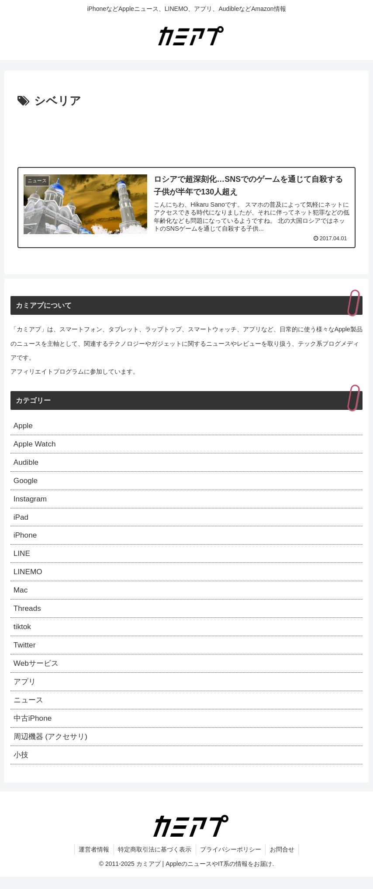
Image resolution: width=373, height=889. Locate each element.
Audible (27, 464)
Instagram (31, 501)
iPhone (26, 539)
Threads (28, 615)
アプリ (25, 691)
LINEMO (29, 577)
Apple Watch (36, 445)
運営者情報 (93, 861)
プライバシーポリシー (231, 861)
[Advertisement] (186, 135)
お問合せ (283, 861)
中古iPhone (34, 729)
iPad (21, 520)
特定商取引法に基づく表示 (154, 861)
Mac (21, 596)
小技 (21, 766)
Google (26, 483)
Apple (24, 426)
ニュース (29, 709)
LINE (22, 558)
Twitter (25, 653)
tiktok (23, 634)
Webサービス (37, 672)
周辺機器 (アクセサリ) (53, 747)
